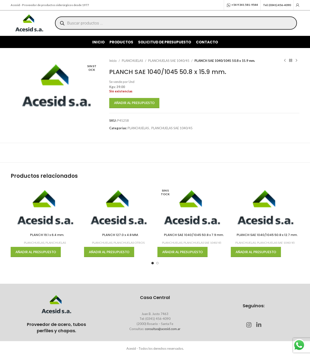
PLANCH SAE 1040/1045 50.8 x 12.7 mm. (267, 235)
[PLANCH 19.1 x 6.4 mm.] (45, 208)
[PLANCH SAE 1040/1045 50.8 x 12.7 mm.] (265, 208)
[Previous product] (285, 61)
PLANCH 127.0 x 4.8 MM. (120, 235)
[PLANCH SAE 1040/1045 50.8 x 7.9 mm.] (191, 208)
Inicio (113, 61)
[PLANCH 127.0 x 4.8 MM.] (118, 208)
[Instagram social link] (249, 325)
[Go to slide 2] (157, 263)
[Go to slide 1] (152, 263)
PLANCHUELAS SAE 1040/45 (168, 61)
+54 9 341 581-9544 (244, 5)
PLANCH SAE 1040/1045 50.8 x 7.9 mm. (194, 235)
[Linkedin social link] (259, 325)
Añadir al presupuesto (134, 103)
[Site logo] (29, 22)
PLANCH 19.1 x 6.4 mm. (47, 235)
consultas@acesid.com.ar (162, 329)
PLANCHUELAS (132, 61)
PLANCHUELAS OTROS (129, 242)
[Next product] (296, 61)
